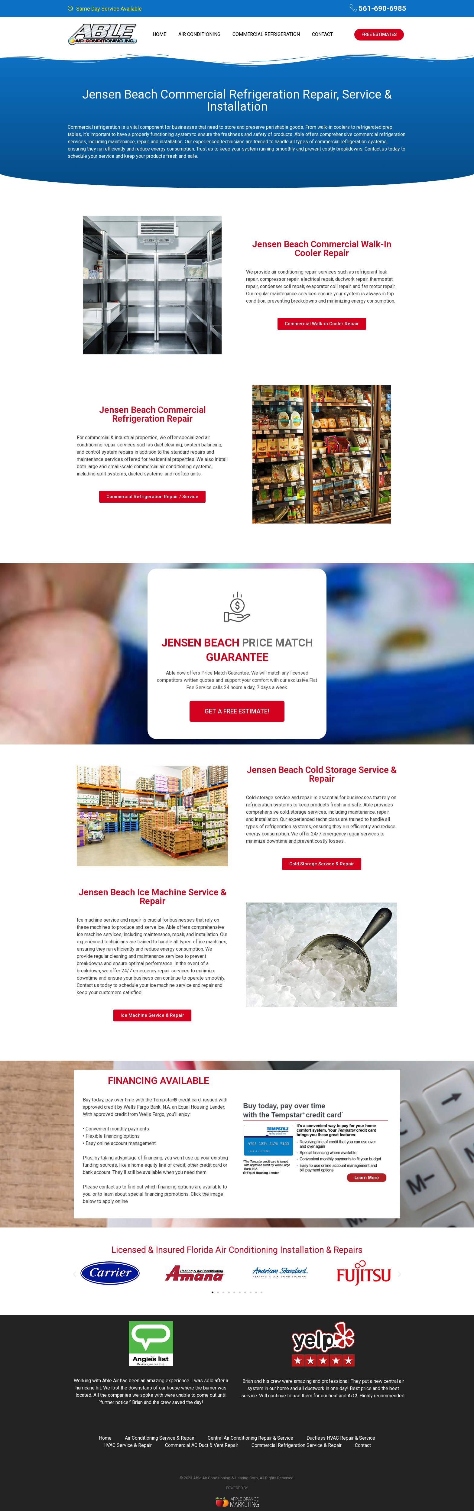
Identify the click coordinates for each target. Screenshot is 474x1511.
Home (159, 34)
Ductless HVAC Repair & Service (341, 1438)
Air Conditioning (199, 34)
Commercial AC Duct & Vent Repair (201, 1445)
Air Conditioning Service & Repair (159, 1438)
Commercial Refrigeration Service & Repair (297, 1445)
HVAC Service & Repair (127, 1445)
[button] (74, 1274)
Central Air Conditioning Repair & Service (250, 1438)
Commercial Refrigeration (266, 34)
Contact (322, 34)
